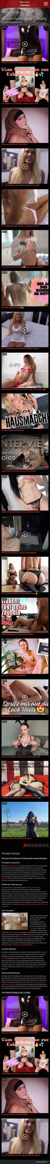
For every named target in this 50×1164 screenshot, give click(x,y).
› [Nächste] (43, 845)
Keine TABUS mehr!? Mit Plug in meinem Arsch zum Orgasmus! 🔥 (23, 389)
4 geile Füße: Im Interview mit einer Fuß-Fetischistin (19, 471)
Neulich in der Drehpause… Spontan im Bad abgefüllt (19, 553)
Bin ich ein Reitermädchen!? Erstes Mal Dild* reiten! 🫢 (20, 593)
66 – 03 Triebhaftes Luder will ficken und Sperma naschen (21, 185)
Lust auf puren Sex (13, 866)
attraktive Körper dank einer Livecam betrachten (17, 945)
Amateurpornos (14, 932)
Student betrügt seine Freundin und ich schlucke (17, 634)
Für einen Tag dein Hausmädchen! (13, 430)
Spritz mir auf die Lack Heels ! (11, 716)
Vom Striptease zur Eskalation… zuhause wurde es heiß (20, 103)
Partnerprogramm (41, 1162)
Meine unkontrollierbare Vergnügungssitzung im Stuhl (19, 62)
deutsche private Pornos (33, 887)
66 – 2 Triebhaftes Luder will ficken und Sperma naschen (20, 226)
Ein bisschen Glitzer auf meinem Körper (15, 144)
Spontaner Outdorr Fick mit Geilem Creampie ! (17, 838)
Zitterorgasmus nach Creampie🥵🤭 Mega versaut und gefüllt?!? (23, 267)
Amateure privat (39, 967)
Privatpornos (34, 928)
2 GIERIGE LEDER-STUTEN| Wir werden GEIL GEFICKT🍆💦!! (21, 798)
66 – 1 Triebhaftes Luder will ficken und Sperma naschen (20, 348)
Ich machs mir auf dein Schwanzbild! (14, 675)
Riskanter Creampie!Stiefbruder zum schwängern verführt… (21, 512)
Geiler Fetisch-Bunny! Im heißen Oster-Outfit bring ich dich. (21, 757)
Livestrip (4, 958)
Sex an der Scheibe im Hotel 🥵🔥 (13, 308)
